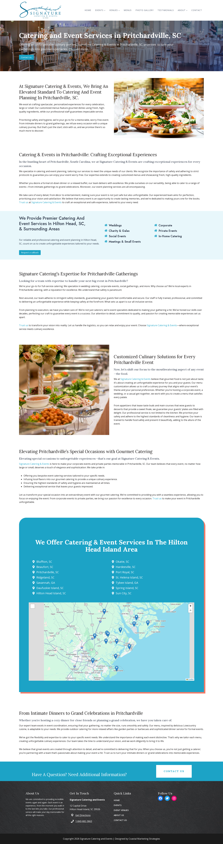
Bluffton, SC (46, 562)
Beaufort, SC (46, 567)
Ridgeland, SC (47, 577)
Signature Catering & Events (46, 202)
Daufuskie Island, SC (51, 588)
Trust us (23, 202)
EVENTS (117, 805)
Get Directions (83, 815)
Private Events (168, 231)
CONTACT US (120, 820)
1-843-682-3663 (83, 821)
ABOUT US (119, 815)
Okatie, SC (122, 562)
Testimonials (166, 10)
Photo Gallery (145, 10)
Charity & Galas (119, 231)
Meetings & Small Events (125, 241)
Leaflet (188, 679)
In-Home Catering (170, 236)
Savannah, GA (47, 583)
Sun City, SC (123, 593)
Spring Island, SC (127, 588)
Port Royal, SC (125, 572)
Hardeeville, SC (125, 567)
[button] (111, 641)
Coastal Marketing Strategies (144, 838)
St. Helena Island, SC (129, 577)
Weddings (115, 226)
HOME (117, 800)
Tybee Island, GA (127, 583)
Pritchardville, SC (49, 572)
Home (88, 10)
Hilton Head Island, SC (53, 593)
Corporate (165, 226)
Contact (196, 10)
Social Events (117, 236)
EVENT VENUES (121, 810)
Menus (128, 10)
